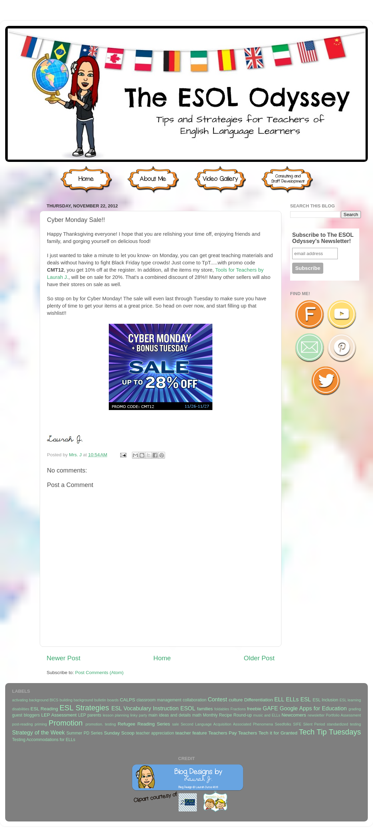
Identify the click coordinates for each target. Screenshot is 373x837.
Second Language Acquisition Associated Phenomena (227, 724)
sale (175, 724)
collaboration (195, 700)
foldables (221, 709)
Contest (217, 699)
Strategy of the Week (38, 732)
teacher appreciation (155, 733)
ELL (279, 699)
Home (162, 658)
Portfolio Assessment (343, 715)
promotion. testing (100, 724)
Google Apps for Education (313, 708)
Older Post (259, 658)
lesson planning (116, 715)
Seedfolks (283, 724)
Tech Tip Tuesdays (330, 732)
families (205, 708)
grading (354, 709)
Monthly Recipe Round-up (227, 715)
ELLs (292, 699)
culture (236, 699)
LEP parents (89, 715)
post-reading (22, 724)
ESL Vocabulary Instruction (145, 708)
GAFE (270, 708)
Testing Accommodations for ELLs (43, 739)
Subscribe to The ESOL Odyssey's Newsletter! (323, 238)
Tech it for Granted (277, 733)
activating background (30, 700)
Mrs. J (76, 454)
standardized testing (344, 724)
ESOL (187, 708)
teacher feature (191, 733)
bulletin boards (106, 700)
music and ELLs (266, 715)
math (197, 715)
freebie (254, 708)
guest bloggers (26, 715)
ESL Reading (44, 708)
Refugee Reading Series (144, 724)
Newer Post (63, 658)
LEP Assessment (58, 715)
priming (41, 724)
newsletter (316, 715)
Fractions (238, 709)
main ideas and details (170, 715)
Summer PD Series (84, 733)
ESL (305, 699)
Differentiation (258, 699)
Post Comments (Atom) (99, 672)
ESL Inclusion (325, 700)
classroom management (158, 700)
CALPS (127, 699)
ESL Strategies (84, 707)
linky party (138, 715)
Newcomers (293, 715)
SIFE (297, 724)
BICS (54, 700)
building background (76, 700)
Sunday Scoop (119, 733)
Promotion (66, 723)
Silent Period (314, 724)
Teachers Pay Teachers (232, 733)
